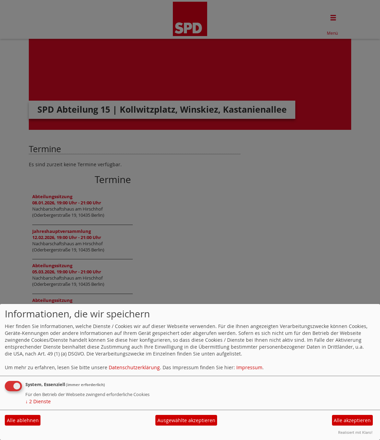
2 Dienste (38, 401)
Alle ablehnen (23, 420)
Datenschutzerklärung (134, 367)
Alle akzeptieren (352, 420)
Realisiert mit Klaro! (355, 432)
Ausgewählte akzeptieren (186, 420)
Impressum (249, 367)
